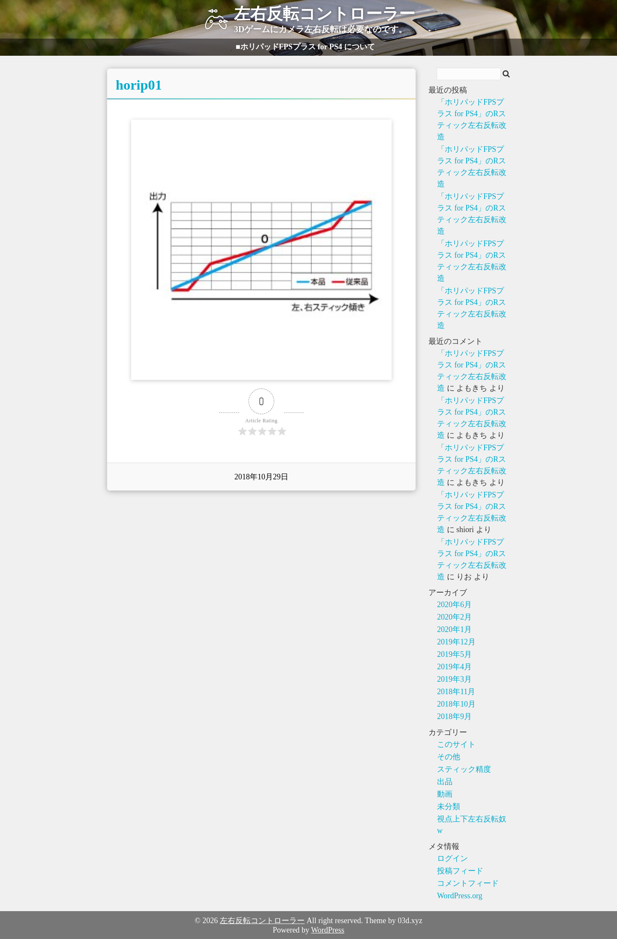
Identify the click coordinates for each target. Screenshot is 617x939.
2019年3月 (454, 679)
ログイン (452, 858)
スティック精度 (464, 769)
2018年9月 (454, 716)
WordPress (327, 930)
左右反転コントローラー (262, 920)
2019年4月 (454, 666)
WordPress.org (459, 895)
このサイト (456, 744)
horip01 (139, 85)
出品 (444, 781)
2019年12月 (456, 642)
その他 (448, 756)
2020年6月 (454, 604)
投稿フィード (460, 871)
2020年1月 (454, 629)
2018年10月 (456, 704)
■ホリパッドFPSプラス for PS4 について (305, 46)
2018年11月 (456, 691)
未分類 (448, 806)
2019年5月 (454, 654)
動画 (444, 794)
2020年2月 (454, 617)
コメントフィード (468, 883)
